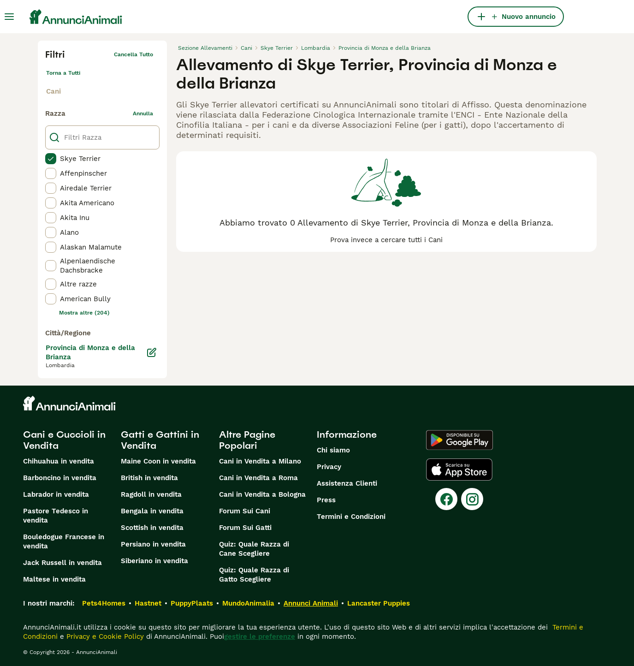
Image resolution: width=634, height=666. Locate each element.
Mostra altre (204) (84, 312)
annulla (143, 113)
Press (326, 500)
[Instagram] (472, 499)
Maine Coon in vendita (158, 461)
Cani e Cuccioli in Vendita (64, 440)
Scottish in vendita (152, 527)
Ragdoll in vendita (151, 494)
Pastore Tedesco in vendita (55, 515)
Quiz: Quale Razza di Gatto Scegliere (254, 574)
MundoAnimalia (248, 603)
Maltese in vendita (54, 579)
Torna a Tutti (63, 73)
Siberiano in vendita (154, 561)
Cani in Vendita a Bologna (262, 494)
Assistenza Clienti (347, 483)
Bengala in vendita (152, 511)
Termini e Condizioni (351, 516)
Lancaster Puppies (378, 603)
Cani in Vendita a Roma (258, 478)
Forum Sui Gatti (245, 527)
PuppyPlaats (192, 603)
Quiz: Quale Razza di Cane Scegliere (254, 549)
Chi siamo (333, 450)
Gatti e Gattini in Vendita (160, 440)
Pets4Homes (103, 603)
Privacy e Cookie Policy (104, 636)
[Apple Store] (459, 469)
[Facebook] (446, 499)
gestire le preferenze (259, 636)
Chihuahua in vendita (58, 461)
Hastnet (148, 603)
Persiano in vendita (153, 544)
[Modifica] (151, 352)
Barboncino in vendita (59, 478)
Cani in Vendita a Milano (260, 461)
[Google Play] (459, 440)
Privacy (329, 467)
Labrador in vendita (56, 494)
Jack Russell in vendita (62, 563)
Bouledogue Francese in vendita (63, 541)
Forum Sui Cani (244, 511)
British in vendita (149, 478)
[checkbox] (50, 158)
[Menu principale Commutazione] (9, 16)
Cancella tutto (133, 54)
